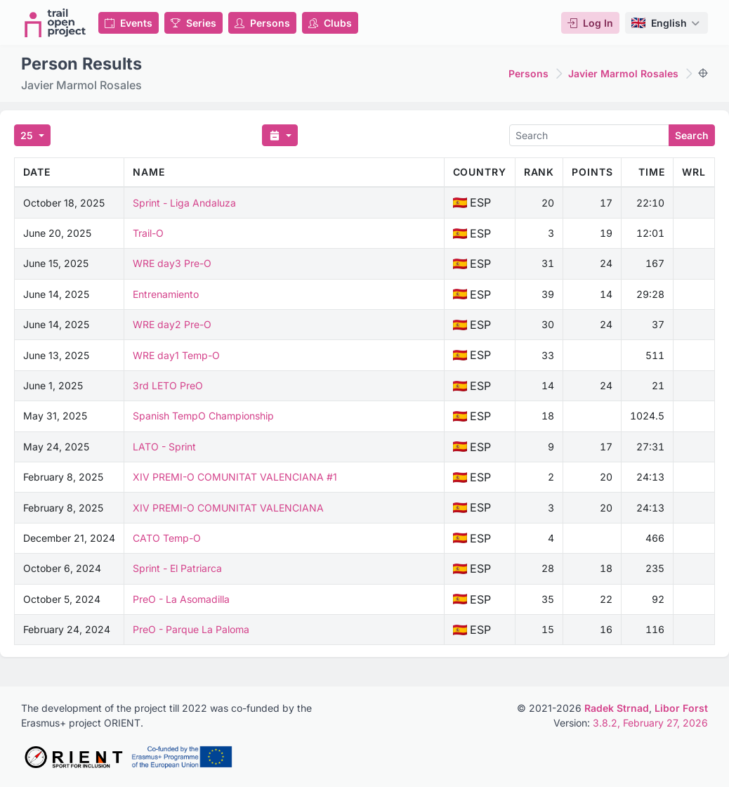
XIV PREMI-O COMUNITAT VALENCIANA (228, 508)
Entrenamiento (166, 294)
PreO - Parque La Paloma (191, 629)
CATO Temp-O (167, 538)
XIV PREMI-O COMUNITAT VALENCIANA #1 (235, 477)
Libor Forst (681, 708)
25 (28, 135)
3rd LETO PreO (168, 385)
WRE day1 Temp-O (176, 355)
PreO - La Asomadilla (181, 599)
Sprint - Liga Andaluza (184, 203)
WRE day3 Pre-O (172, 263)
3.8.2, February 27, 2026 (650, 723)
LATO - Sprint (164, 447)
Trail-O (148, 233)
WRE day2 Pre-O (172, 324)
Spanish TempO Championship (203, 416)
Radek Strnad (616, 708)
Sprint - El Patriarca (177, 568)
